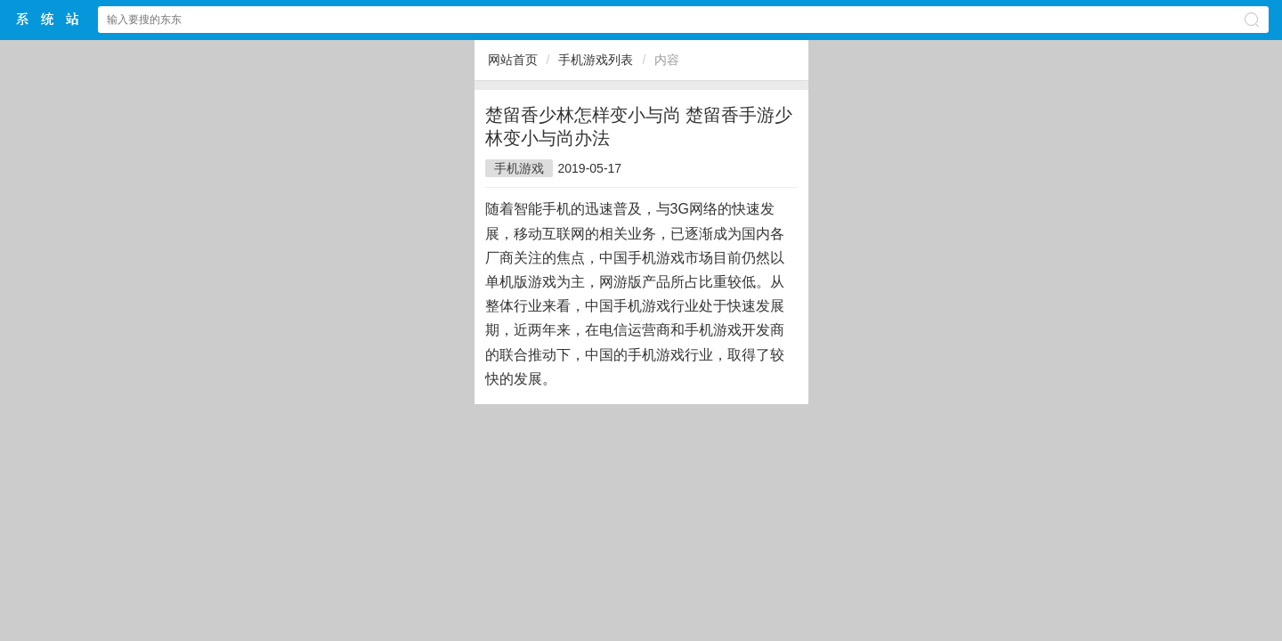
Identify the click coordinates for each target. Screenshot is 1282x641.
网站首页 (513, 60)
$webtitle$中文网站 (48, 19)
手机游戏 (519, 168)
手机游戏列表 (595, 60)
